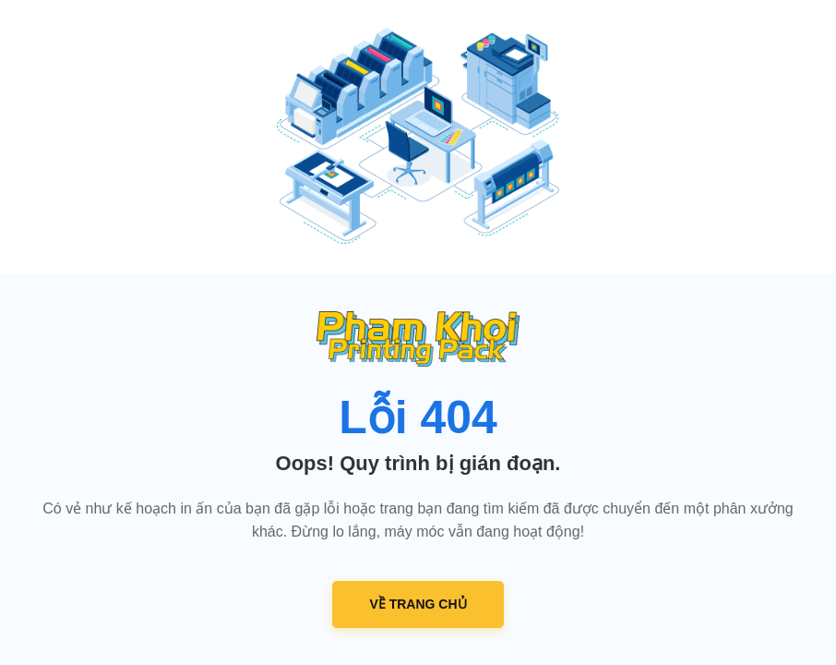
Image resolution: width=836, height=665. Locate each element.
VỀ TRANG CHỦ (417, 604)
